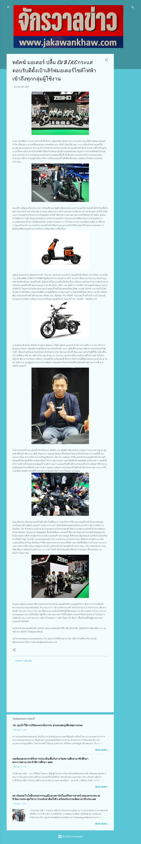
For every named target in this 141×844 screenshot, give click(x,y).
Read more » (101, 750)
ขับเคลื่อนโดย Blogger (70, 836)
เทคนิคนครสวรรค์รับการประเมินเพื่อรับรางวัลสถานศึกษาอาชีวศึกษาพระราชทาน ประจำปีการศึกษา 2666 (50, 760)
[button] (106, 60)
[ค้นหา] (133, 7)
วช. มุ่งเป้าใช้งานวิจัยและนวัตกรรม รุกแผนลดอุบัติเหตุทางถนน (47, 725)
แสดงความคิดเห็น (23, 660)
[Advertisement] (125, 97)
